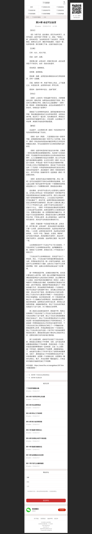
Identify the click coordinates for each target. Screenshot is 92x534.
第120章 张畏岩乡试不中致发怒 (36, 438)
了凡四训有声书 (45, 10)
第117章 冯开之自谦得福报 (34, 463)
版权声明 (50, 519)
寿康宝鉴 (44, 529)
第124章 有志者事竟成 (33, 405)
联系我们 (43, 519)
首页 (31, 7)
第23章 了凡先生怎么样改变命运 (40, 375)
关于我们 (36, 519)
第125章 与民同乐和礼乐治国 (35, 396)
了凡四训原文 (60, 7)
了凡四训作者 (31, 10)
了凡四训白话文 (45, 7)
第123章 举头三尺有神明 (34, 413)
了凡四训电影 (60, 13)
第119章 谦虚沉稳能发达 (34, 447)
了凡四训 (46, 3)
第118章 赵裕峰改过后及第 (34, 455)
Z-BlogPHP (49, 531)
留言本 (56, 519)
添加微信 (61, 511)
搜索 (64, 2)
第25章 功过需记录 (36, 377)
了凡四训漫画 (31, 13)
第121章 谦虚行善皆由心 (34, 430)
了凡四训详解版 (45, 13)
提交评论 (46, 501)
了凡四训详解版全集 (32, 388)
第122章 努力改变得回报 (34, 422)
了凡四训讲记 (60, 10)
